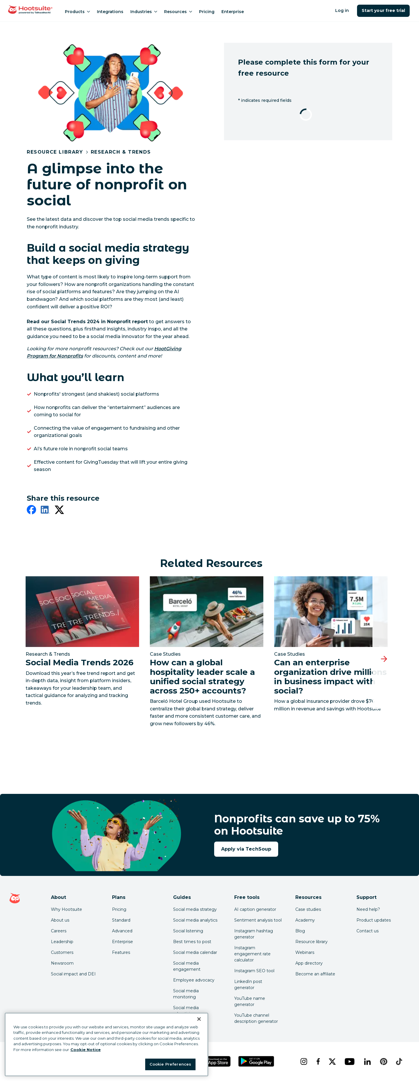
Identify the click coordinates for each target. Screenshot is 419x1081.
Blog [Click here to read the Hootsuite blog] (300, 931)
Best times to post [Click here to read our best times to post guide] (192, 941)
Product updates (373, 920)
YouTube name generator (249, 1001)
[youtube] (349, 1061)
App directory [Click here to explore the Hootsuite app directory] (309, 963)
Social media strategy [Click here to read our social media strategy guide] (195, 909)
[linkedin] (45, 511)
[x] (332, 1061)
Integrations (110, 11)
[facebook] (31, 511)
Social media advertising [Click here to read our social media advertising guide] (186, 1010)
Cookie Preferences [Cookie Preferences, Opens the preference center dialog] (170, 1064)
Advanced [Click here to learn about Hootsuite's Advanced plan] (122, 931)
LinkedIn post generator (248, 984)
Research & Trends (121, 152)
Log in (342, 10)
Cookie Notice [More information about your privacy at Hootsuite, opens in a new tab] (85, 1049)
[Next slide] (384, 659)
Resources (178, 11)
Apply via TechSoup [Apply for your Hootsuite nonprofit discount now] (246, 849)
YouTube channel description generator (256, 1018)
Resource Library (55, 152)
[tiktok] (398, 1061)
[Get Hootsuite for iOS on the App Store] (215, 1061)
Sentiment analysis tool (258, 920)
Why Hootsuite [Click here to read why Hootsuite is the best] (66, 909)
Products (77, 11)
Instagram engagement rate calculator (252, 954)
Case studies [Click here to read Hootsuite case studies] (308, 909)
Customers (62, 952)
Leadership (62, 941)
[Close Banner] (199, 1019)
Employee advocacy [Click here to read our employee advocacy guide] (193, 980)
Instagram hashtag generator (253, 934)
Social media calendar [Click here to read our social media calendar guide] (195, 952)
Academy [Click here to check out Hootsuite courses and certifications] (305, 920)
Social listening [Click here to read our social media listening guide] (188, 931)
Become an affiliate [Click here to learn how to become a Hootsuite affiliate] (315, 974)
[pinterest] (383, 1061)
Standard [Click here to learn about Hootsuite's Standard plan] (121, 920)
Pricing (206, 11)
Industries (143, 11)
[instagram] (304, 1061)
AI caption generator (255, 909)
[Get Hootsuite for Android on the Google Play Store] (256, 1061)
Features (121, 952)
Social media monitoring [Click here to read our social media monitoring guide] (186, 994)
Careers (58, 931)
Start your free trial (383, 10)
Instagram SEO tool (254, 970)
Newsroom (62, 963)
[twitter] (59, 511)
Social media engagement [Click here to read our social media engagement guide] (186, 966)
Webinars (304, 952)
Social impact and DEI (73, 974)
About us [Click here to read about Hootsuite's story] (60, 920)
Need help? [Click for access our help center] (368, 909)
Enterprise (232, 11)
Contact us (367, 931)
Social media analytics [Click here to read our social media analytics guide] (195, 920)
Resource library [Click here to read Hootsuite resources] (311, 941)
